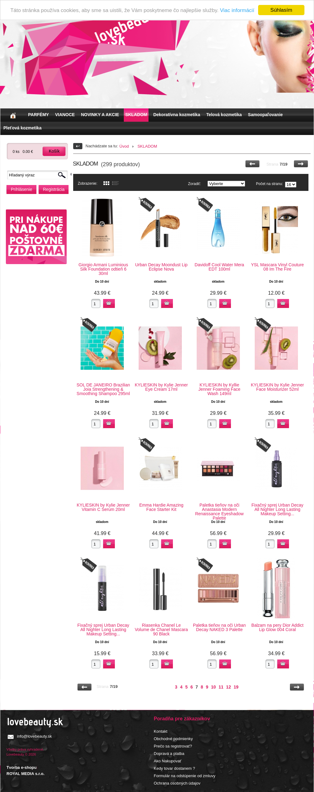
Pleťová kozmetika (22, 127)
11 (221, 687)
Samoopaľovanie (265, 114)
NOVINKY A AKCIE (100, 114)
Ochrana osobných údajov (177, 783)
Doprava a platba (169, 753)
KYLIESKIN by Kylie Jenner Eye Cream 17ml (161, 387)
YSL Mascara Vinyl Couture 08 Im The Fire (277, 267)
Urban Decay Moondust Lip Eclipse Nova (161, 267)
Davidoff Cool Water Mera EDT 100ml (219, 267)
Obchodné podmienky (173, 738)
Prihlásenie (21, 189)
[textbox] (38, 175)
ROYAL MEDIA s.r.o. (25, 773)
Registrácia (54, 189)
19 (236, 687)
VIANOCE (65, 114)
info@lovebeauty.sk (34, 736)
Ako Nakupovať (167, 761)
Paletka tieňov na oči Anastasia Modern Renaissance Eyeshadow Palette (219, 511)
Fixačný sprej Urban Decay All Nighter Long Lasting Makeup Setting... (277, 509)
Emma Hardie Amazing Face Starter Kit (161, 507)
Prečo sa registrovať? (173, 746)
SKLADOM (136, 114)
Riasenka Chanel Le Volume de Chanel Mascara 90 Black (161, 629)
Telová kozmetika (224, 114)
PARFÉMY (38, 114)
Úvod (124, 146)
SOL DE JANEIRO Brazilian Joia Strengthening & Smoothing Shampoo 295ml (103, 389)
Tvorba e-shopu (21, 767)
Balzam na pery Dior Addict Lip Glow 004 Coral (277, 627)
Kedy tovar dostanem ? (174, 768)
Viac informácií (237, 10)
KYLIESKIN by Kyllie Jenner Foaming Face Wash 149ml (219, 389)
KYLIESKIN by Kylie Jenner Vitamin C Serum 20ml (103, 507)
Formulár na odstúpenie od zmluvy (184, 775)
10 (213, 687)
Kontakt (160, 731)
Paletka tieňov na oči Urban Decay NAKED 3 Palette (219, 627)
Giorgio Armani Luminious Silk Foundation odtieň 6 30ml (103, 269)
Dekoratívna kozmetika (176, 114)
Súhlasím (281, 10)
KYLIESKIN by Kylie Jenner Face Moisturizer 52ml (277, 387)
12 (228, 687)
